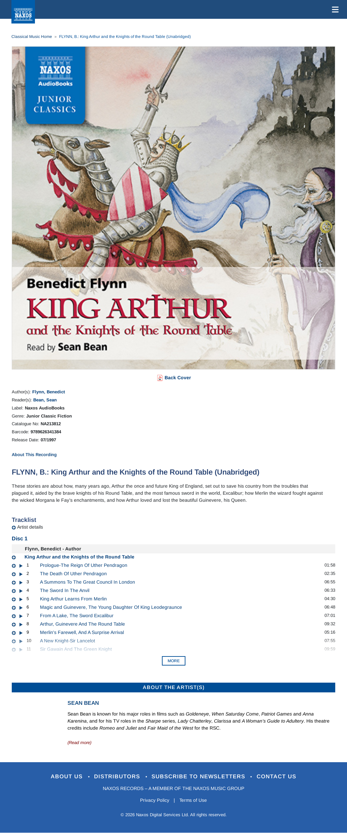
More (174, 660)
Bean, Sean (45, 399)
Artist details (30, 527)
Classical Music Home (31, 36)
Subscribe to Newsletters (199, 776)
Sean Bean (83, 703)
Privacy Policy (154, 800)
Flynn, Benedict (48, 391)
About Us (67, 776)
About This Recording (34, 454)
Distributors (118, 776)
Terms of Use (193, 800)
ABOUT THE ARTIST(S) (174, 687)
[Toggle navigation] (334, 9)
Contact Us (277, 776)
